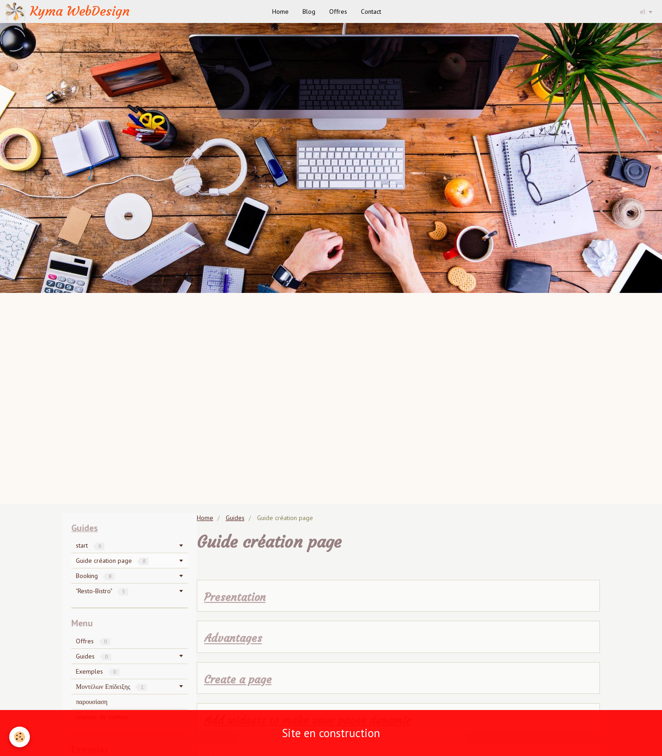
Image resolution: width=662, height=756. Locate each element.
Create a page (238, 680)
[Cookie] (19, 737)
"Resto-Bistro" (102, 591)
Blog (308, 11)
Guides (235, 518)
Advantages (233, 639)
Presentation (235, 597)
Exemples (98, 671)
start (90, 545)
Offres (338, 11)
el (642, 11)
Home (280, 11)
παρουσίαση (92, 702)
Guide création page (112, 560)
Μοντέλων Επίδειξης (111, 686)
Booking (95, 576)
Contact (371, 11)
